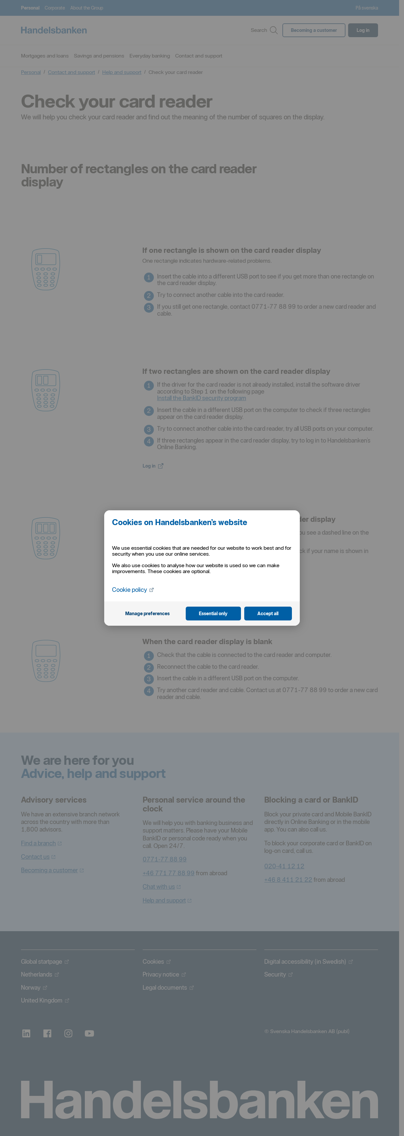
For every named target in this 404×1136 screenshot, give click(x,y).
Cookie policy (133, 589)
